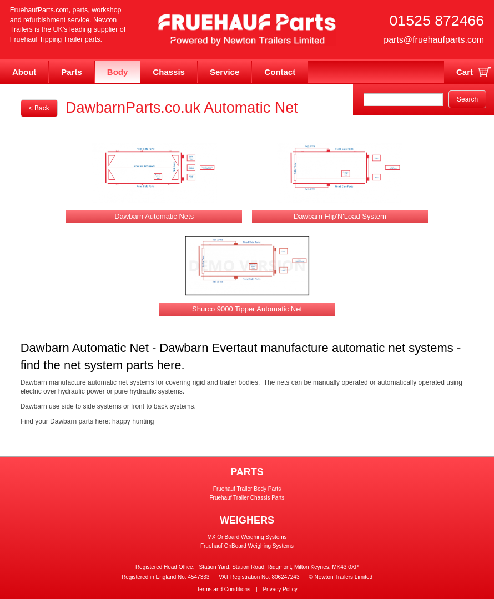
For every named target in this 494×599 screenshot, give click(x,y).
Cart (464, 72)
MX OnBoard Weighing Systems (246, 537)
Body (117, 72)
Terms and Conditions (223, 589)
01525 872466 (437, 20)
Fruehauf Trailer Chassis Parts (246, 498)
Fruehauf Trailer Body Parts (247, 489)
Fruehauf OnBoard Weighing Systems (247, 546)
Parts (71, 72)
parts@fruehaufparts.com (434, 39)
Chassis (169, 72)
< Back (39, 108)
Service (224, 72)
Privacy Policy (280, 589)
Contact (279, 72)
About (24, 72)
